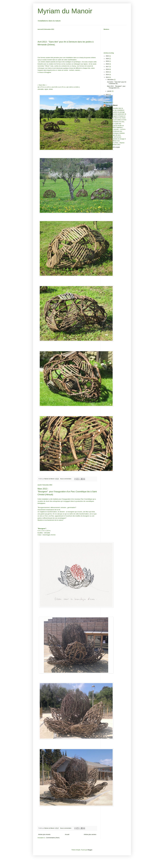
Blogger (90, 850)
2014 (107, 74)
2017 (107, 66)
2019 (107, 61)
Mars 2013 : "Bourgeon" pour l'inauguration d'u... (116, 87)
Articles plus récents (44, 834)
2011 (107, 97)
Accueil (67, 834)
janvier (109, 91)
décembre (110, 79)
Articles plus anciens (90, 834)
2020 (107, 58)
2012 (107, 94)
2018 (107, 64)
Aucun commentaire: (66, 478)
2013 (107, 77)
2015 (107, 72)
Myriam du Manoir (65, 11)
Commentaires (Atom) (52, 837)
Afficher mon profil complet (112, 147)
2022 (107, 56)
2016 (107, 69)
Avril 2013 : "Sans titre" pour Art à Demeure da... (116, 82)
